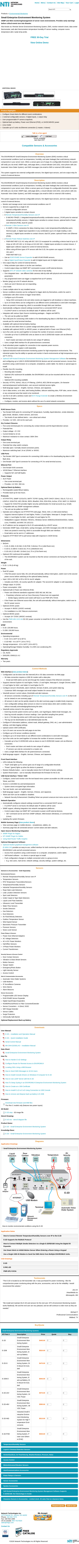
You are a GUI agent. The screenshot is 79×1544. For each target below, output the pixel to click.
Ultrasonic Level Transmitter (13, 903)
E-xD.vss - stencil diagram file (16, 1120)
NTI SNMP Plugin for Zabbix (13, 836)
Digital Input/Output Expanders (14, 1001)
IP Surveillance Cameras (12, 984)
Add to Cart (71, 1506)
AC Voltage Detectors (10, 938)
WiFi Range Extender (10, 1009)
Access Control (8, 973)
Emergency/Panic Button (12, 968)
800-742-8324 (17, 1521)
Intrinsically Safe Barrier (11, 1017)
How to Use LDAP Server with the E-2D (19, 1079)
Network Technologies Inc (11, 1513)
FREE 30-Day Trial (39, 37)
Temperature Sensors (10, 879)
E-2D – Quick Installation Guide (16, 1038)
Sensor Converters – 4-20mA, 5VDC (16, 1006)
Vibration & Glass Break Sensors (14, 960)
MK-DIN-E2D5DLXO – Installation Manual (20, 1046)
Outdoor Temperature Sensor (13, 919)
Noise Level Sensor (10, 930)
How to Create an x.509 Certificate (17, 1086)
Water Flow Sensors (10, 906)
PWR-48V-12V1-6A (16, 619)
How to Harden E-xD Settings (16, 1060)
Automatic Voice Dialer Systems (14, 979)
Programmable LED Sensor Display (15, 996)
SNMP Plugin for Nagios (11, 833)
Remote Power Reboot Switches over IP (20, 239)
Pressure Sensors (9, 927)
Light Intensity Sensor (10, 970)
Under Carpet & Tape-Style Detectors (16, 898)
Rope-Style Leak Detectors (12, 890)
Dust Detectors (8, 914)
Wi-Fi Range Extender (40, 396)
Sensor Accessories (7, 993)
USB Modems (8, 982)
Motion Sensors (8, 962)
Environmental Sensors (8, 874)
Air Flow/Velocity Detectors (12, 917)
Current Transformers (10, 949)
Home (37, 3)
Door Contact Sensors (11, 957)
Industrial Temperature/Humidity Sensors (17, 887)
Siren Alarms (7, 987)
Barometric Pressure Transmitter (14, 925)
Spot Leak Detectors (10, 895)
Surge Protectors (9, 1014)
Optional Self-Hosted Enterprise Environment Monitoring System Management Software (34, 358)
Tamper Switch (8, 965)
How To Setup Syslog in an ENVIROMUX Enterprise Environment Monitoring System (35, 1083)
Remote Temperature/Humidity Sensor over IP (19, 877)
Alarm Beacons (8, 990)
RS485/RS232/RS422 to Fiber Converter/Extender (21, 1004)
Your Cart (69, 3)
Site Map (60, 3)
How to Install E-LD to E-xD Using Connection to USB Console (27, 1090)
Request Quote (58, 1506)
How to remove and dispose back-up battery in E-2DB (24, 1094)
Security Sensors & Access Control (11, 954)
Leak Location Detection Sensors (15, 893)
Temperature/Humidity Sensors (14, 885)
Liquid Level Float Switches (12, 901)
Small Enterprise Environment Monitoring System (23, 1053)
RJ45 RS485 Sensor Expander (21, 257)
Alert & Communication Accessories (12, 976)
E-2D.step (9, 1112)
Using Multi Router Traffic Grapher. (15, 839)
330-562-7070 (12, 1517)
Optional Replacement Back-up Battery (16, 1020)
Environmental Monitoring (18, 14)
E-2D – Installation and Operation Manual (20, 1034)
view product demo (20, 672)
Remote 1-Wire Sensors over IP (17, 225)
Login (77, 3)
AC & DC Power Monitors (12, 941)
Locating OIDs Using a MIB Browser (18, 1067)
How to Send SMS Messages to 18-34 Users (21, 1071)
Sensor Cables (8, 1012)
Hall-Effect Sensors (10, 944)
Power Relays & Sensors (8, 933)
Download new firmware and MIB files (18, 1103)
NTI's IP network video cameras (21, 271)
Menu (43, 3)
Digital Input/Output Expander (19, 260)
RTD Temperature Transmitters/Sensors (17, 882)
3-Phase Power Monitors (12, 947)
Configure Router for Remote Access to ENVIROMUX (24, 1063)
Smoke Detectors (9, 909)
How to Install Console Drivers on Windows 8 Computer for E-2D (28, 1075)
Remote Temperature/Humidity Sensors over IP (23, 215)
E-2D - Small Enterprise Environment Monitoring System (25, 1127)
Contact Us (51, 3)
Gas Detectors (8, 911)
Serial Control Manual (13, 1042)
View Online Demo (39, 42)
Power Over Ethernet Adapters (14, 936)
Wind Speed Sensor (10, 922)
